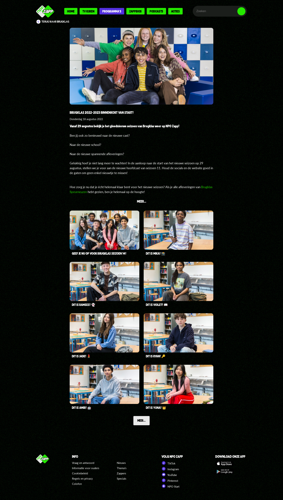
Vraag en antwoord (83, 462)
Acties (175, 11)
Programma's (111, 11)
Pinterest (170, 480)
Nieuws (121, 462)
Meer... (141, 420)
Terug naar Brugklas (55, 21)
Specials (121, 478)
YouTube (169, 474)
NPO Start (170, 486)
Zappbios (135, 11)
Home (71, 11)
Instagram (170, 469)
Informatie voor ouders (85, 468)
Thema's (122, 468)
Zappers (121, 473)
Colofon (77, 483)
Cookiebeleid (80, 473)
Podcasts (156, 11)
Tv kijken (88, 11)
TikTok (168, 463)
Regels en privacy (82, 478)
